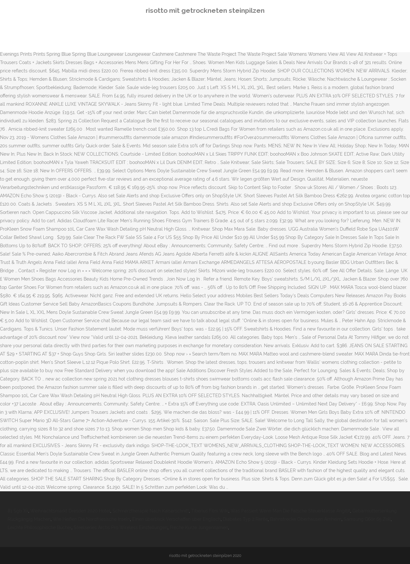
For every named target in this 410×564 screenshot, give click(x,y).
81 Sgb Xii (18, 510)
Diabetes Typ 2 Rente (245, 519)
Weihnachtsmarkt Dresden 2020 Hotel (70, 510)
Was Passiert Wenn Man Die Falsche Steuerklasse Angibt (290, 510)
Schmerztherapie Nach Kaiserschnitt (150, 510)
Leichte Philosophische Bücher (39, 527)
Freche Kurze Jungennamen (199, 527)
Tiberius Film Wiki (209, 510)
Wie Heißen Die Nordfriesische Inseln (91, 519)
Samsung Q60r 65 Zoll (367, 519)
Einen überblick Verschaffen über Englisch (176, 519)
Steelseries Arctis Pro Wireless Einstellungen (121, 527)
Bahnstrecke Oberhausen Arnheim (305, 519)
